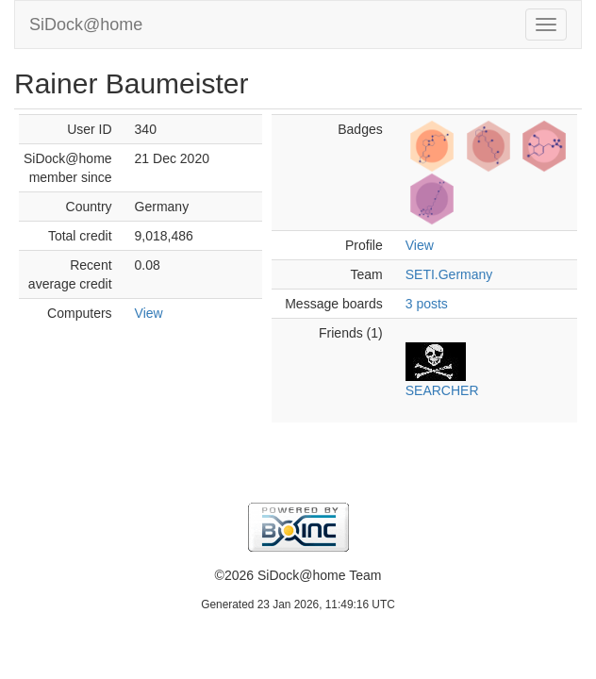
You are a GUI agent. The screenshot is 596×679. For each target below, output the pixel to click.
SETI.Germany (449, 274)
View (149, 313)
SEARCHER (442, 390)
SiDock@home (85, 24)
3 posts (427, 303)
